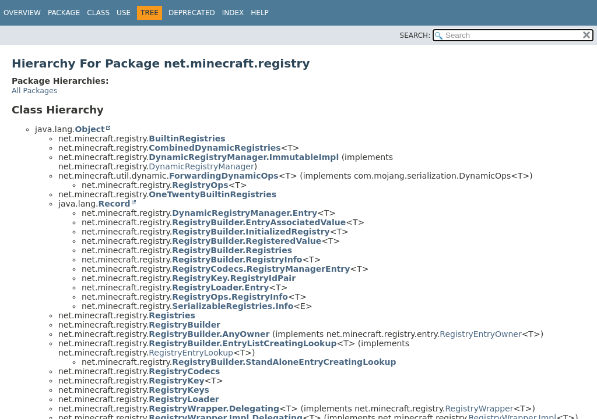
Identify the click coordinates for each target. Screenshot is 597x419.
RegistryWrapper (479, 408)
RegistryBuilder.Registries (232, 250)
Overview (22, 13)
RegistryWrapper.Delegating (214, 408)
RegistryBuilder (184, 324)
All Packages (34, 90)
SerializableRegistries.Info (232, 306)
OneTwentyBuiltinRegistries (212, 194)
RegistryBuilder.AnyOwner (209, 334)
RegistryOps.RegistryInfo (230, 296)
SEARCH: (415, 35)
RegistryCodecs (184, 371)
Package (64, 13)
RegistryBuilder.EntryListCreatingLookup (242, 343)
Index (233, 13)
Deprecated (191, 13)
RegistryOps (200, 185)
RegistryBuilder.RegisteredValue (246, 241)
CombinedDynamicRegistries (214, 147)
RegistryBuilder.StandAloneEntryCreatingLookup (284, 362)
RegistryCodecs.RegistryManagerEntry (261, 269)
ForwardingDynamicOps (224, 175)
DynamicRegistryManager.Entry (244, 213)
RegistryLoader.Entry (220, 287)
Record (114, 203)
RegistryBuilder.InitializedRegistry (250, 231)
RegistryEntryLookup (191, 352)
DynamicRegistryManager (201, 166)
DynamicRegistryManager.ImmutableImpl (244, 157)
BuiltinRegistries (187, 138)
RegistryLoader (184, 399)
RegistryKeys (179, 390)
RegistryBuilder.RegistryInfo (237, 259)
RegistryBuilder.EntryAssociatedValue (259, 222)
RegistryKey (176, 380)
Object (89, 129)
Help (260, 13)
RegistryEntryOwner (480, 334)
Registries (172, 315)
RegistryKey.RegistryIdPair (234, 278)
